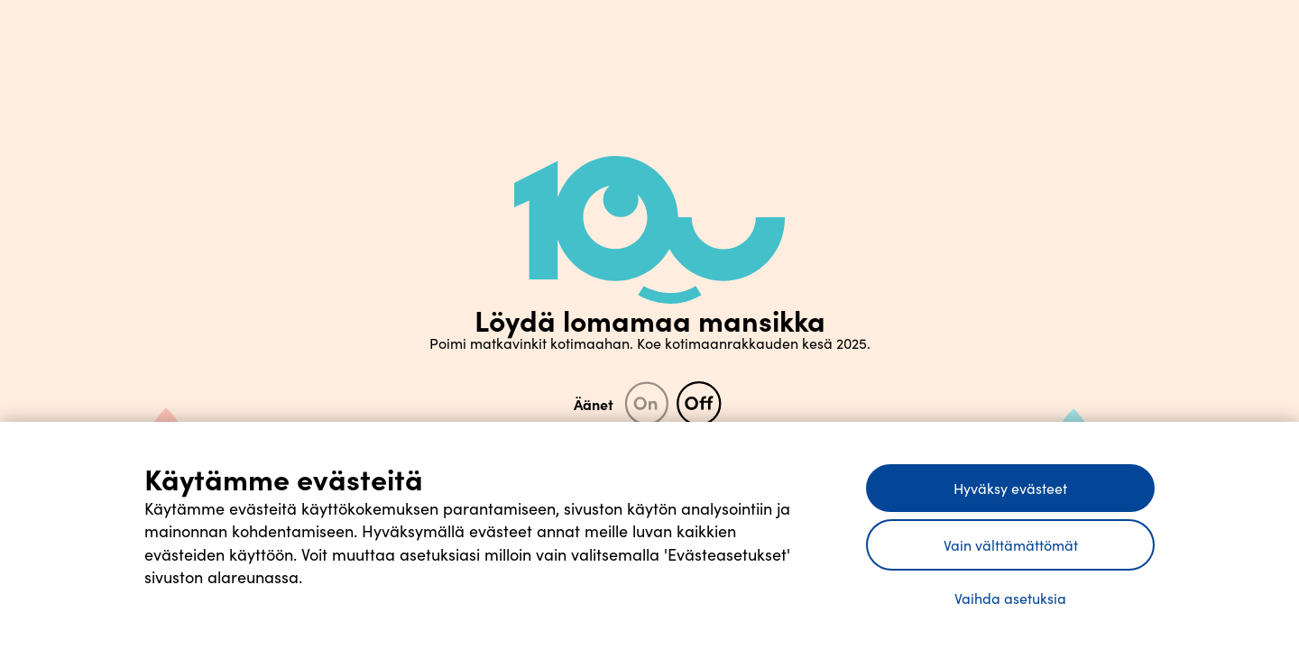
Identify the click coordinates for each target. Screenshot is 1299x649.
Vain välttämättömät (1011, 544)
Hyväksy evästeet (1010, 488)
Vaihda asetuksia (1010, 598)
